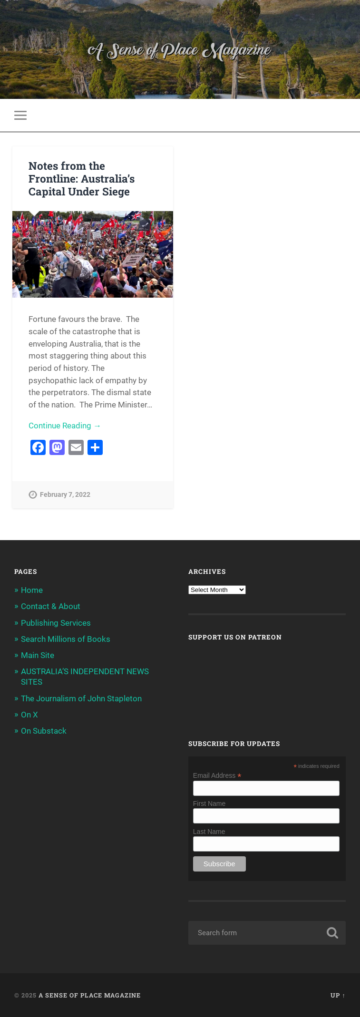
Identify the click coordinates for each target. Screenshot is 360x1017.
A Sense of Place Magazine (90, 995)
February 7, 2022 (65, 495)
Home (32, 590)
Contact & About (50, 606)
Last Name (209, 831)
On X (29, 714)
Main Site (37, 655)
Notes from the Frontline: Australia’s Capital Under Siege (82, 178)
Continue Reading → (65, 425)
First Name (209, 803)
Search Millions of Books (65, 639)
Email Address (217, 775)
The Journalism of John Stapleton (81, 698)
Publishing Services (56, 623)
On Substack (44, 731)
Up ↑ (338, 995)
